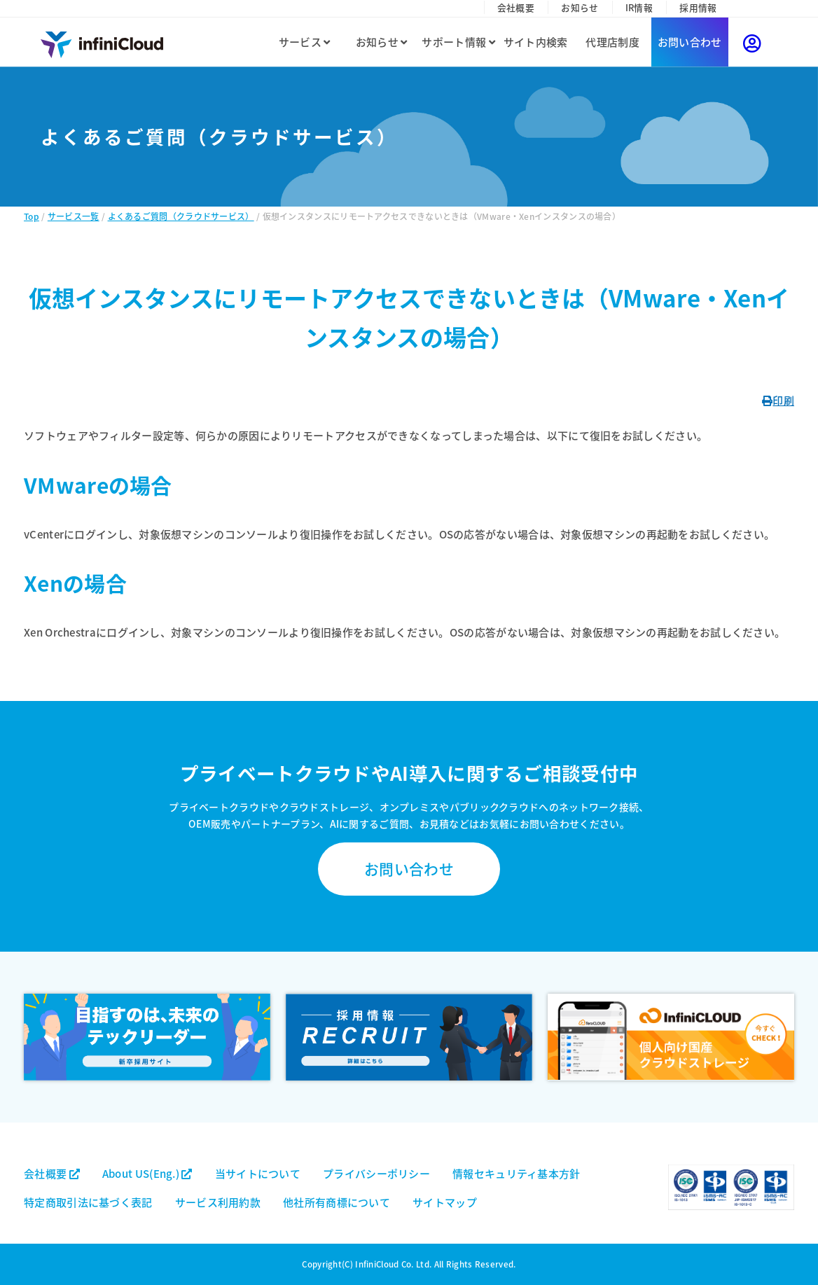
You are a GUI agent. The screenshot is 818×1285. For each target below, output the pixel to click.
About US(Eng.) (147, 1173)
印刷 (778, 400)
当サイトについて (257, 1173)
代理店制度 (612, 41)
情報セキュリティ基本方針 (516, 1173)
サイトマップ (445, 1202)
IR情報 (639, 7)
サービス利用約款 (218, 1202)
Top (31, 216)
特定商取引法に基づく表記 (88, 1202)
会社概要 (515, 7)
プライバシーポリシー (376, 1173)
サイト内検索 (536, 41)
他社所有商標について (336, 1202)
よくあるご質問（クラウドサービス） (181, 216)
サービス (305, 41)
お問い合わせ (690, 41)
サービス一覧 (73, 216)
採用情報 (697, 7)
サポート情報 (458, 41)
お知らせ (579, 7)
